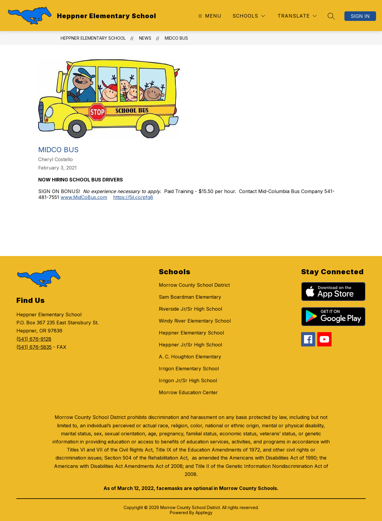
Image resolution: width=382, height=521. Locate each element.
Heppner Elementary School (93, 38)
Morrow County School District (194, 285)
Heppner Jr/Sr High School (190, 345)
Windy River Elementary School (195, 321)
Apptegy (203, 512)
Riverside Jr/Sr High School (190, 309)
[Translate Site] (297, 16)
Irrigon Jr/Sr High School (188, 380)
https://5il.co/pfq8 (133, 197)
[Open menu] (209, 16)
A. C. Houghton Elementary (190, 357)
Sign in (360, 16)
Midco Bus (176, 38)
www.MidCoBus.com (84, 197)
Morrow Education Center (188, 392)
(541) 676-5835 (34, 347)
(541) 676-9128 (33, 339)
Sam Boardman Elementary (190, 297)
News (145, 38)
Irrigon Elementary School (189, 369)
